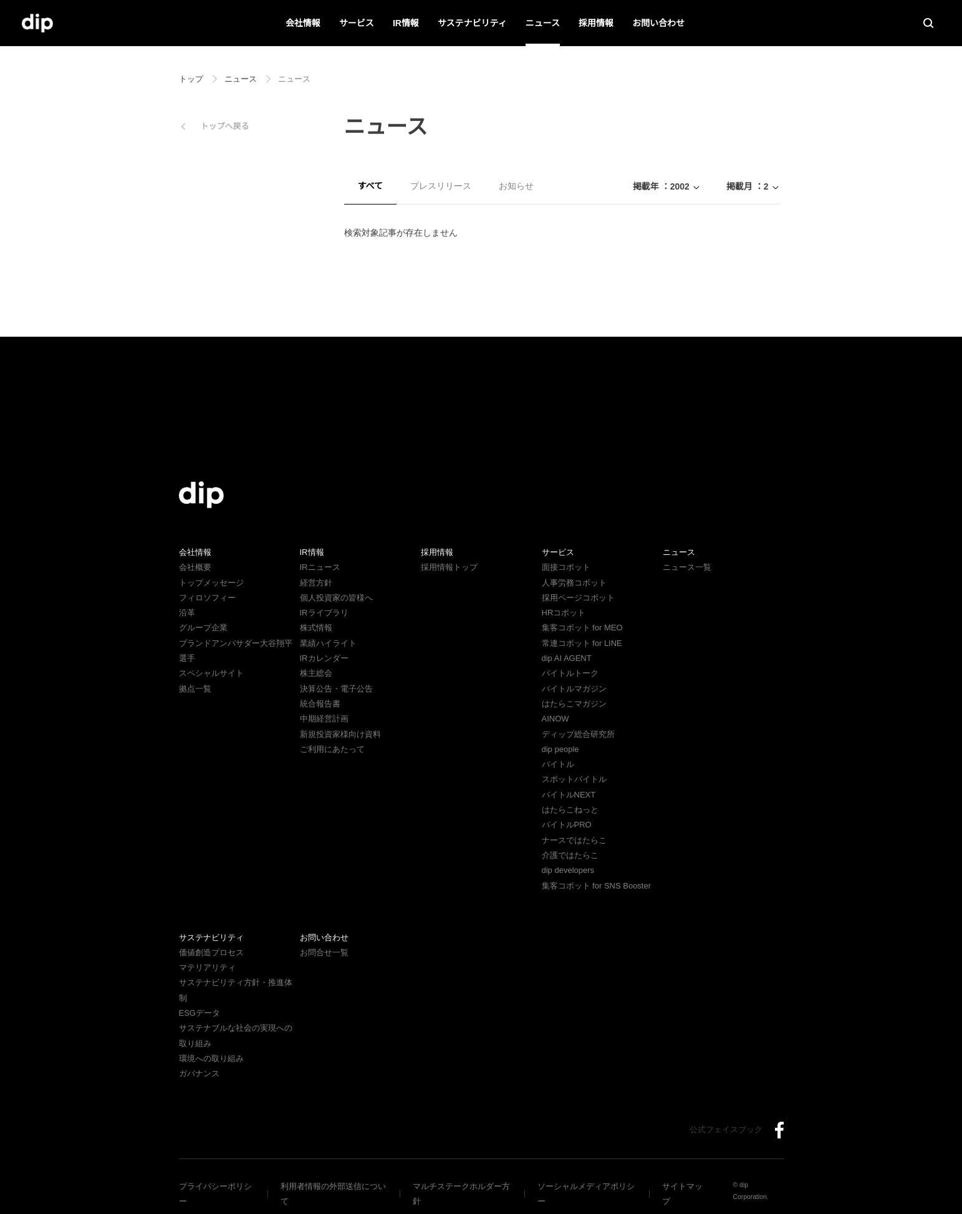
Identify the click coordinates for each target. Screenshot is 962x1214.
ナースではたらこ (574, 840)
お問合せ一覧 (324, 952)
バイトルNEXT (567, 795)
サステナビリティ (472, 23)
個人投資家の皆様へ (336, 598)
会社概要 (195, 567)
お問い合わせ (658, 23)
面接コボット (566, 567)
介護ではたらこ (570, 855)
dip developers (570, 870)
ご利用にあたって (332, 749)
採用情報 (596, 23)
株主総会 (316, 673)
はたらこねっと (570, 810)
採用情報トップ (449, 567)
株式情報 (316, 627)
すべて (370, 186)
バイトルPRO (570, 825)
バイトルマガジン (574, 689)
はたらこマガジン (574, 704)
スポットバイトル (574, 779)
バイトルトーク (570, 673)
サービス (357, 23)
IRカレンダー (323, 658)
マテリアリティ (207, 967)
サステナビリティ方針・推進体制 (239, 982)
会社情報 (303, 23)
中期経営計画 (324, 719)
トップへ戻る (225, 126)
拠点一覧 (195, 689)
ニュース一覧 (687, 567)
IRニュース (319, 567)
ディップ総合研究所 (578, 734)
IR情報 (406, 23)
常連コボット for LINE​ (582, 643)
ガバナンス (199, 1058)
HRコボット (563, 613)
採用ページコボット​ (578, 598)
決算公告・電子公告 (336, 689)
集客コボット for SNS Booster (597, 886)
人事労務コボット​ (574, 583)
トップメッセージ (211, 583)
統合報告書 (320, 704)
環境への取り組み (211, 1043)
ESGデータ (198, 998)
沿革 (187, 613)
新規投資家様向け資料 (340, 734)
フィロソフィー (207, 598)
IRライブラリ (323, 613)
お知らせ (515, 186)
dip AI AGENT (565, 658)
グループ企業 (203, 627)
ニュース (543, 23)
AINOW (554, 719)
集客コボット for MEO (582, 627)
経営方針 (316, 583)
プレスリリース (440, 186)
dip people (562, 749)
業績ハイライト (328, 643)
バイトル (558, 764)
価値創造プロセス (211, 952)
